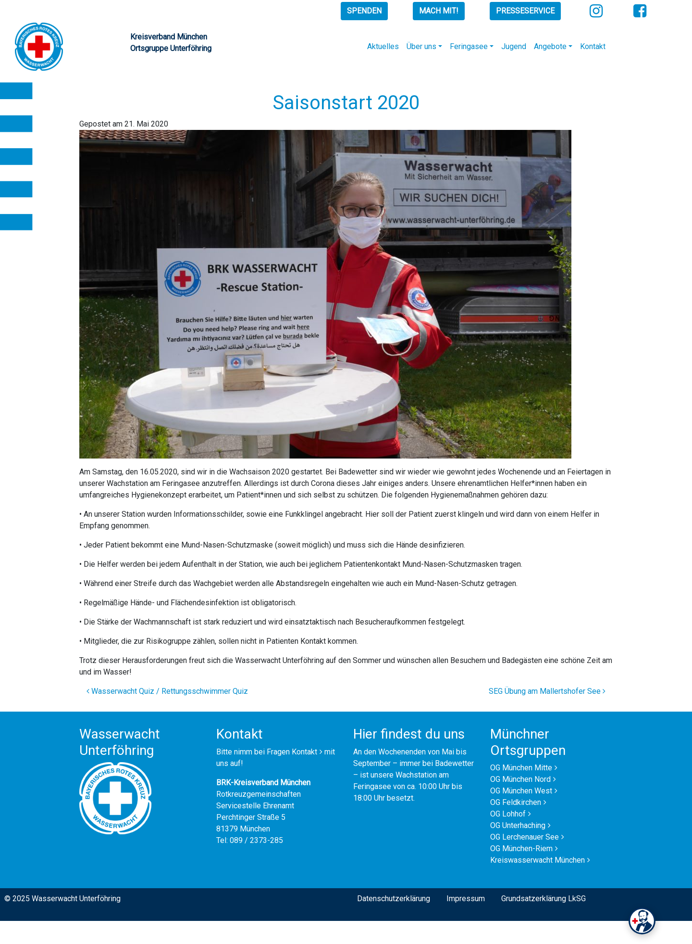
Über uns (421, 46)
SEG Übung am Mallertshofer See (547, 691)
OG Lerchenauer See (524, 837)
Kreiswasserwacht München (537, 860)
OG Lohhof (508, 813)
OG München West (521, 790)
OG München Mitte (521, 767)
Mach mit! (438, 10)
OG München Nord (520, 779)
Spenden (364, 10)
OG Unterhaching (517, 825)
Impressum (465, 898)
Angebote (550, 46)
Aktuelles (383, 46)
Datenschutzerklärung (393, 898)
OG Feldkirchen (515, 802)
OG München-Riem (521, 848)
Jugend (513, 46)
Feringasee (469, 46)
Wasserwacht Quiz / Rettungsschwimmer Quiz (167, 691)
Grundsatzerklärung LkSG (543, 898)
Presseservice (525, 10)
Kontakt (593, 46)
